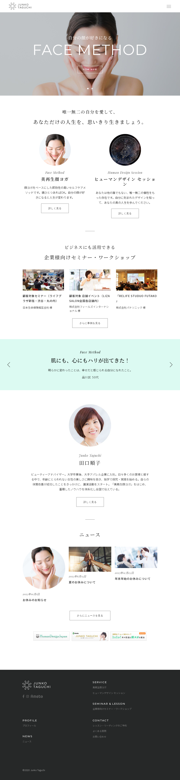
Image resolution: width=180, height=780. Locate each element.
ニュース (26, 741)
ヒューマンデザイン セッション (109, 693)
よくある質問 (99, 731)
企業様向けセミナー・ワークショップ (112, 708)
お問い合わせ (99, 736)
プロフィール (29, 725)
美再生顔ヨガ (99, 687)
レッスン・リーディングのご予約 (110, 725)
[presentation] (8, 364)
